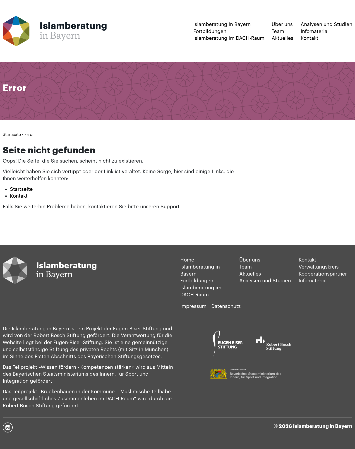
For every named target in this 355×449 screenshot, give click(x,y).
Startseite (12, 134)
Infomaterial (315, 31)
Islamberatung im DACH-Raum (228, 38)
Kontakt (309, 38)
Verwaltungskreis (319, 266)
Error (29, 134)
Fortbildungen (209, 31)
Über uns (282, 24)
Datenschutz (226, 306)
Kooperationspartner (323, 273)
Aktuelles (282, 38)
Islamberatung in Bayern (222, 24)
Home (187, 259)
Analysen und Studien (326, 24)
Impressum (193, 306)
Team (278, 31)
